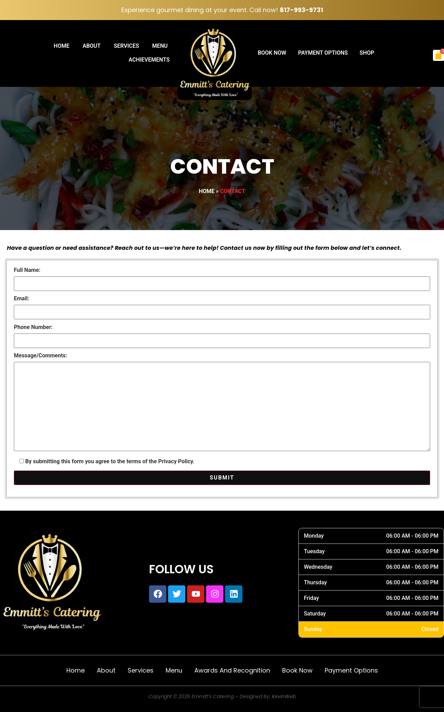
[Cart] (438, 55)
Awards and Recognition (232, 670)
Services (126, 46)
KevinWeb (284, 696)
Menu (160, 46)
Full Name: (222, 277)
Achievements (149, 59)
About (92, 46)
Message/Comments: (222, 402)
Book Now (272, 52)
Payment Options (323, 52)
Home (61, 46)
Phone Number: (222, 334)
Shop (367, 52)
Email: (222, 305)
